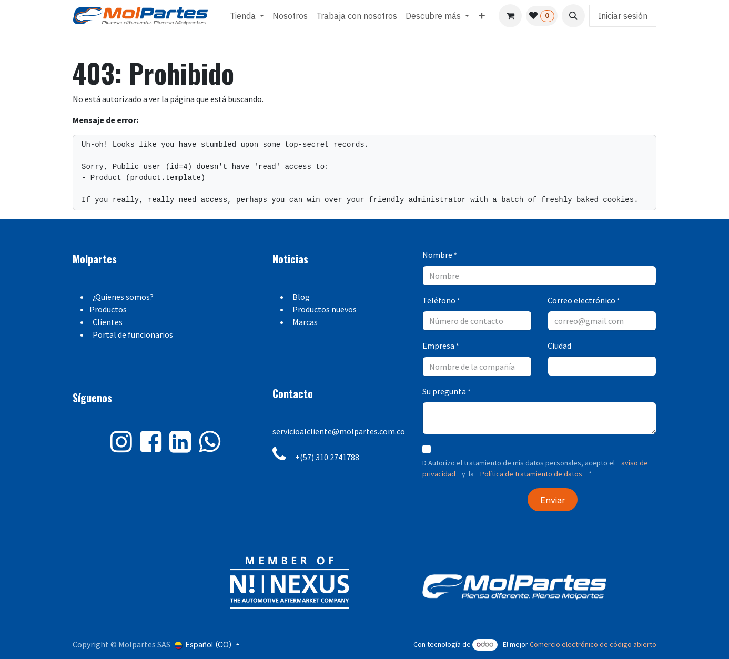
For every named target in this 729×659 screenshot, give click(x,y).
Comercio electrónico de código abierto (593, 644)
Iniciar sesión (622, 16)
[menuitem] (247, 15)
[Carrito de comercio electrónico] (510, 15)
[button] (573, 15)
